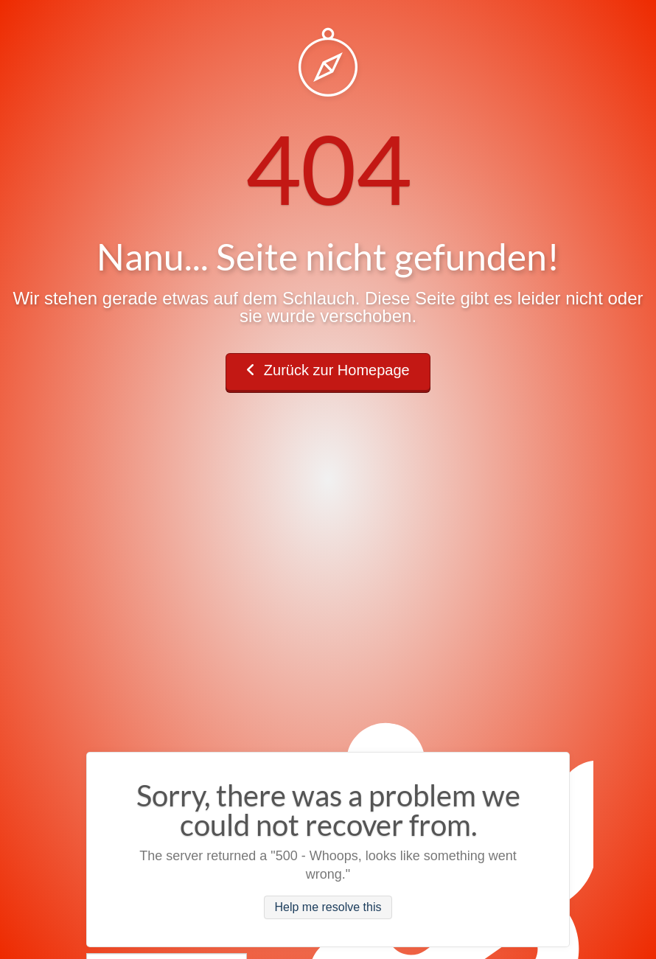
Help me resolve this (328, 908)
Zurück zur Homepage (327, 370)
